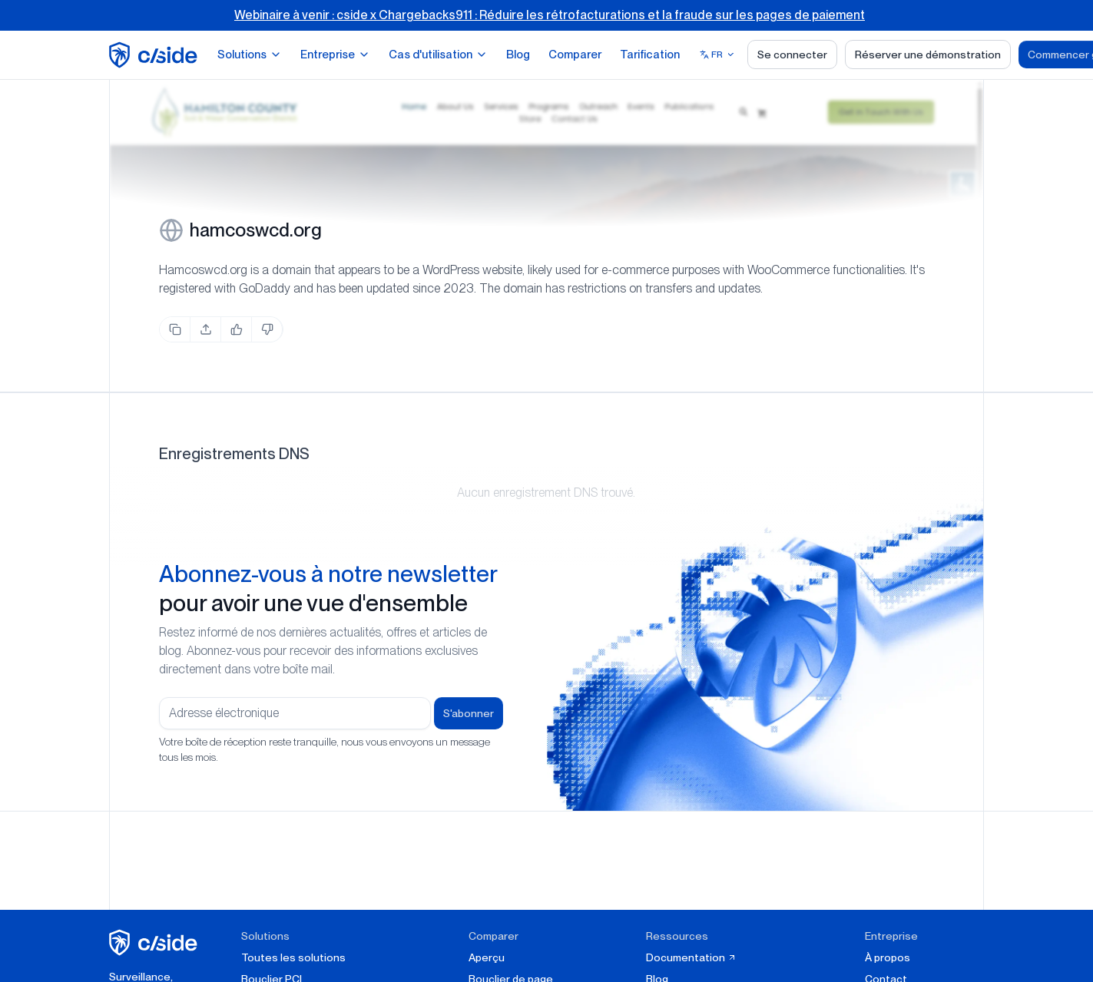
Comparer (574, 54)
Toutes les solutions (293, 957)
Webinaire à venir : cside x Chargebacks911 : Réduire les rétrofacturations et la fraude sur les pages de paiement (549, 15)
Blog (518, 54)
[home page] (155, 55)
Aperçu (487, 957)
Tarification (650, 54)
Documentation (691, 957)
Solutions (249, 54)
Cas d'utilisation (438, 54)
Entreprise (335, 54)
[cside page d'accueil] (155, 942)
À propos (887, 957)
